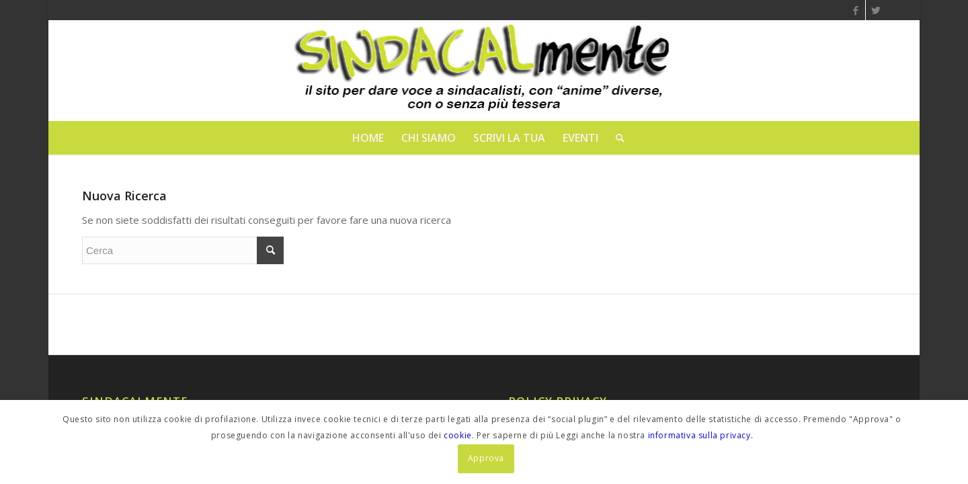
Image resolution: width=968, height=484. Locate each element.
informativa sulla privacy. (701, 435)
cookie (458, 435)
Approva (486, 458)
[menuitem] (368, 138)
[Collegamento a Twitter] (876, 10)
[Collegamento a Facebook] (855, 10)
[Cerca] (615, 138)
